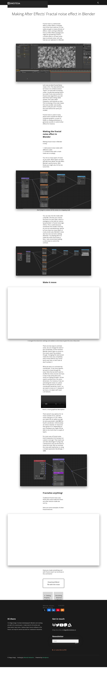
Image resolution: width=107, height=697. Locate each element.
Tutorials (67, 2)
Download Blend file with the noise (53, 624)
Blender (46, 646)
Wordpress (45, 691)
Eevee (45, 649)
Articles (82, 2)
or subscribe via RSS (60, 684)
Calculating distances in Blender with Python (60, 638)
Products (89, 2)
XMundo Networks (29, 691)
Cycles (52, 646)
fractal (51, 649)
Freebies (74, 2)
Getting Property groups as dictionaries (46, 638)
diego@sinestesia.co (64, 669)
